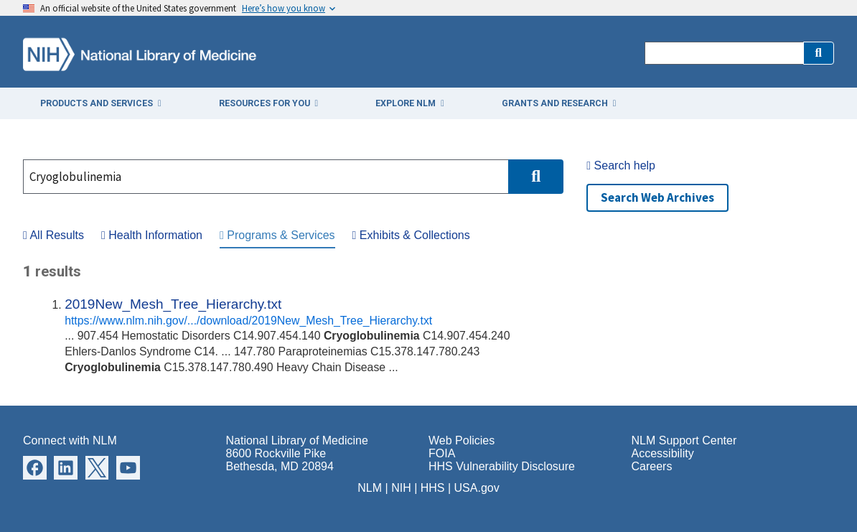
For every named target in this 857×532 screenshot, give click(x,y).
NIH (401, 488)
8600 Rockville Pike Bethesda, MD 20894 (280, 459)
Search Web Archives (657, 197)
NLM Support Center (684, 440)
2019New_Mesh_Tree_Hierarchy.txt (173, 304)
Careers (652, 466)
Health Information (151, 235)
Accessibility (663, 453)
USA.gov (477, 488)
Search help (620, 165)
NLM (369, 488)
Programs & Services (277, 235)
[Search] (724, 53)
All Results (53, 235)
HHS (433, 488)
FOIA (441, 453)
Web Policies (461, 440)
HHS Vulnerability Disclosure (501, 466)
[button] (818, 53)
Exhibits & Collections (411, 235)
